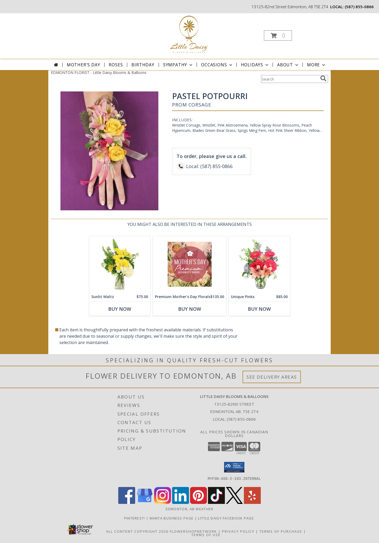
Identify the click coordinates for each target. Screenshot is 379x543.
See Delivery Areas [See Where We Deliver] (272, 377)
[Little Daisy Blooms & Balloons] (189, 33)
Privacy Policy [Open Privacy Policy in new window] (238, 531)
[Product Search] (289, 79)
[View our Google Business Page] (144, 502)
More (316, 65)
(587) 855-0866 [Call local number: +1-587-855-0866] (359, 6)
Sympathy (178, 65)
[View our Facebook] (126, 502)
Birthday (142, 65)
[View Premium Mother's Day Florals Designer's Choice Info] (189, 264)
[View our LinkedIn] (180, 502)
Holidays (255, 65)
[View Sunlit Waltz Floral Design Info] (119, 264)
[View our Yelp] (252, 502)
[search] (323, 78)
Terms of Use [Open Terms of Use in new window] (206, 534)
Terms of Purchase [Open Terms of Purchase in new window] (280, 531)
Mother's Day (83, 65)
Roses (116, 65)
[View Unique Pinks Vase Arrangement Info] (259, 264)
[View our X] (234, 502)
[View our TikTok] (216, 502)
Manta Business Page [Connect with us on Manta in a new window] (172, 518)
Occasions (217, 65)
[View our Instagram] (162, 502)
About (288, 65)
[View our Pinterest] (198, 502)
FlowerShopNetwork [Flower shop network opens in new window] (193, 531)
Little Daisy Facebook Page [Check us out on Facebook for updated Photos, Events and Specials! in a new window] (226, 518)
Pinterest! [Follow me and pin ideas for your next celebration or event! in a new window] (135, 518)
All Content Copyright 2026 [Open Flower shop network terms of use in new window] (137, 531)
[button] (278, 35)
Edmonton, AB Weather (190, 509)
